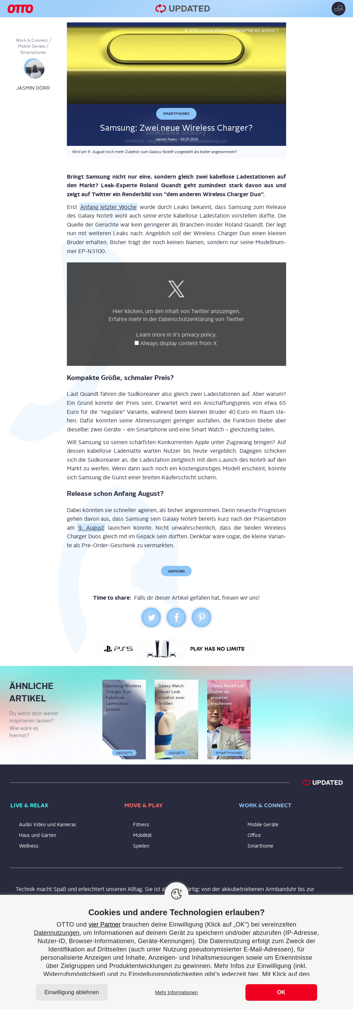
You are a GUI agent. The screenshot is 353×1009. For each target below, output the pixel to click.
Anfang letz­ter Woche (108, 207)
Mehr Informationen (176, 992)
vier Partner (105, 924)
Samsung (176, 571)
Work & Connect (32, 40)
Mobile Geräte (31, 46)
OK (281, 992)
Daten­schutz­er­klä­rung (186, 319)
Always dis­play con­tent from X (179, 343)
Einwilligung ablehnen (71, 992)
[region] (176, 952)
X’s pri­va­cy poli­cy (194, 334)
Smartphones (33, 52)
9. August (91, 528)
